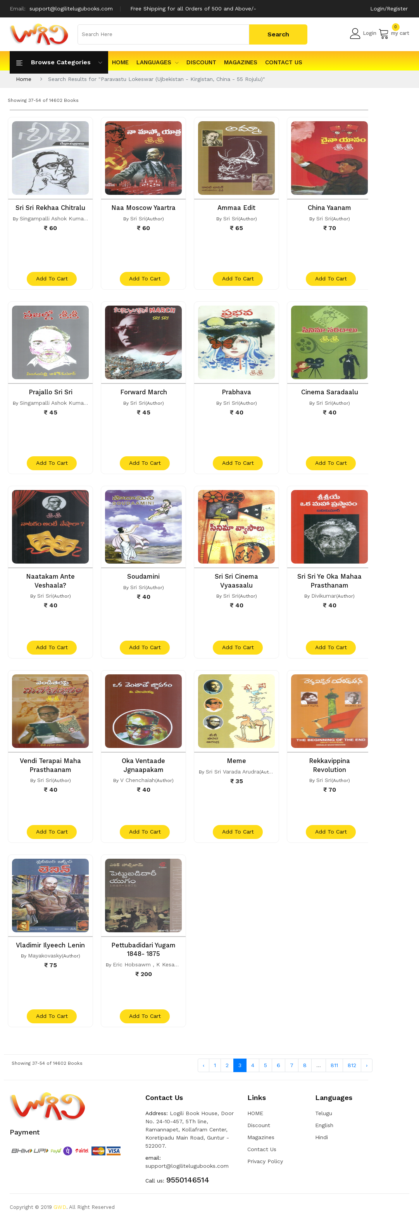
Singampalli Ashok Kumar (53, 218)
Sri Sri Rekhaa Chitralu (50, 207)
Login (363, 33)
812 (352, 1073)
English (324, 1133)
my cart (393, 33)
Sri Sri (137, 218)
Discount (201, 62)
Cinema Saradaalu (329, 393)
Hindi (321, 1145)
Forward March (143, 393)
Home (23, 79)
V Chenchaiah (137, 784)
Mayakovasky (45, 962)
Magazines (240, 62)
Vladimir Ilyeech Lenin (50, 951)
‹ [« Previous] (203, 1073)
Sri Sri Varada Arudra (232, 776)
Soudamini (143, 579)
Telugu (323, 1121)
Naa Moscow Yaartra (143, 207)
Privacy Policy (265, 1169)
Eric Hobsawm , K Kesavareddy (154, 970)
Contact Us (283, 62)
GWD (59, 1215)
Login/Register (389, 8)
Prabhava (237, 393)
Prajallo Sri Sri (51, 393)
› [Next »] (366, 1073)
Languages (157, 62)
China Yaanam (329, 207)
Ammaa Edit (236, 207)
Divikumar (323, 598)
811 (334, 1073)
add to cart (51, 280)
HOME (120, 62)
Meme (237, 765)
